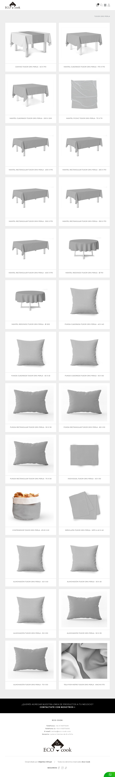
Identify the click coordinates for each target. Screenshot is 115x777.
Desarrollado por (38, 762)
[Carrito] (97, 5)
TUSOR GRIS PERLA (102, 16)
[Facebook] (59, 768)
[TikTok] (66, 768)
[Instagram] (63, 768)
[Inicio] (12, 5)
